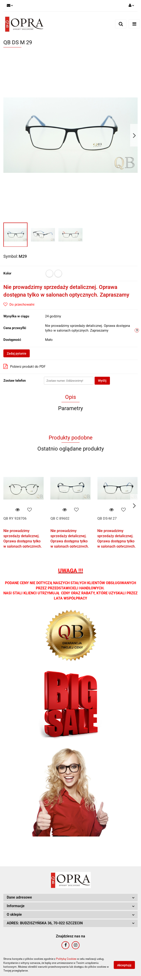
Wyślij (102, 380)
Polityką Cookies (66, 958)
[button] (70, 897)
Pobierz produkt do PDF (24, 366)
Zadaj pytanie (16, 353)
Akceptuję (124, 965)
